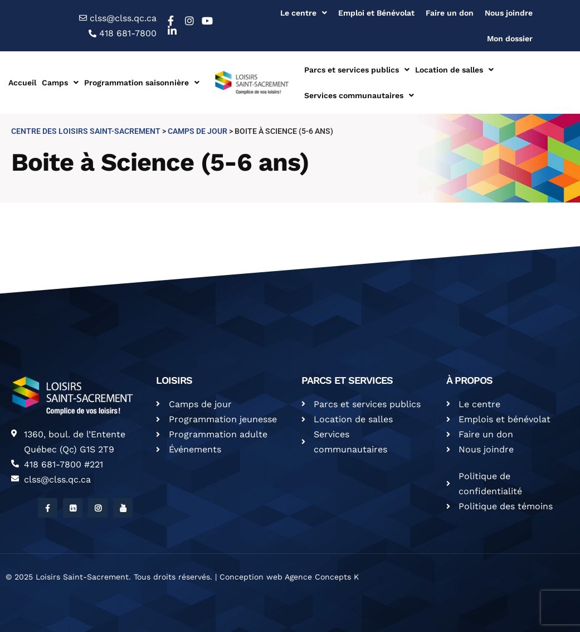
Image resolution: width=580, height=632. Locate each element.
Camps (60, 82)
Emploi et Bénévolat (376, 12)
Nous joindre (509, 12)
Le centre (303, 12)
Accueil (22, 82)
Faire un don (450, 12)
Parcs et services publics (357, 69)
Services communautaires (359, 95)
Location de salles (454, 69)
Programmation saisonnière (141, 82)
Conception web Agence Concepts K (289, 576)
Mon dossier (510, 38)
